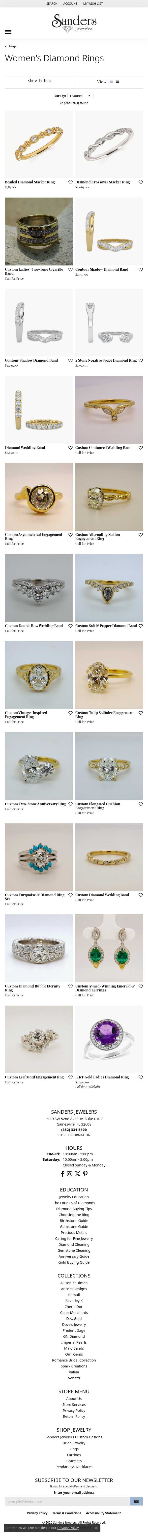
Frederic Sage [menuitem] (74, 1330)
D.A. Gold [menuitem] (74, 1318)
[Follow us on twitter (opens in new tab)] (78, 1174)
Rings (12, 46)
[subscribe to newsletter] (136, 1501)
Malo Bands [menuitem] (74, 1348)
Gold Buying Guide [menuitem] (73, 1262)
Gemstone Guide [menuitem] (74, 1226)
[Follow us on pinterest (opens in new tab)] (85, 1174)
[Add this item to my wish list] (69, 182)
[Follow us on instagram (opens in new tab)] (69, 1174)
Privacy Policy (74, 1410)
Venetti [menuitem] (74, 1378)
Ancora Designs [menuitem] (74, 1288)
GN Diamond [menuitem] (74, 1336)
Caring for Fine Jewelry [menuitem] (74, 1238)
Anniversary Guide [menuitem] (74, 1256)
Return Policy (74, 1416)
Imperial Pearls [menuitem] (74, 1342)
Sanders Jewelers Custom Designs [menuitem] (74, 1437)
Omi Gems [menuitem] (74, 1354)
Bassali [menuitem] (74, 1294)
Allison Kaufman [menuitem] (74, 1282)
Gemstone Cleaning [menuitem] (74, 1250)
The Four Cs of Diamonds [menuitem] (74, 1202)
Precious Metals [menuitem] (74, 1232)
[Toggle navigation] (8, 30)
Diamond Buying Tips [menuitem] (74, 1208)
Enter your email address (74, 1492)
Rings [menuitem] (74, 1449)
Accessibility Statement (103, 1513)
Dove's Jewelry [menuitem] (74, 1324)
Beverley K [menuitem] (74, 1300)
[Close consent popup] (96, 1528)
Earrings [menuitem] (74, 1454)
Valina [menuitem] (74, 1372)
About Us (74, 1398)
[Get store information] (74, 1135)
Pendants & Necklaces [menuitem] (74, 1466)
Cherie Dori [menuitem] (74, 1306)
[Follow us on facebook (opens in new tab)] (62, 1174)
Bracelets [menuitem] (74, 1460)
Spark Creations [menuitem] (74, 1366)
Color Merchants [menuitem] (74, 1312)
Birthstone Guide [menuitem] (74, 1220)
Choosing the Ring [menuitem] (74, 1214)
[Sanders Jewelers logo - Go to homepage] (74, 23)
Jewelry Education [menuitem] (74, 1196)
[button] (51, 3)
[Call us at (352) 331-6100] (74, 1129)
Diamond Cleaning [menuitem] (74, 1244)
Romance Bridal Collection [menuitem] (74, 1360)
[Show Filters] (39, 81)
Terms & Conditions (66, 1513)
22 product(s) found (73, 103)
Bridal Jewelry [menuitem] (74, 1443)
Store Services (74, 1404)
